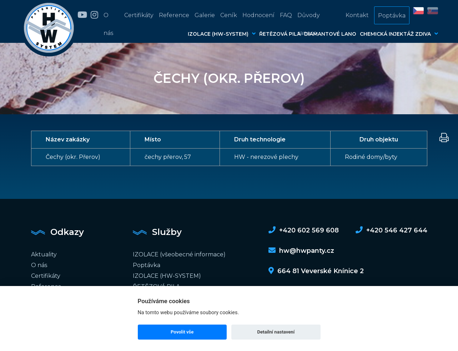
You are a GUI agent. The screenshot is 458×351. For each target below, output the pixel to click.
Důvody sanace (308, 24)
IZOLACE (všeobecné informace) (179, 254)
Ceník (228, 15)
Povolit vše (182, 332)
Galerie (205, 15)
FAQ (286, 15)
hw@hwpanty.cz (301, 251)
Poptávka (392, 15)
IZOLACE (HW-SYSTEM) (222, 34)
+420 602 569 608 (303, 230)
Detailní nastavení (276, 332)
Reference (174, 15)
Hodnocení (258, 15)
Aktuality (44, 254)
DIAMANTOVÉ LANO (330, 34)
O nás (108, 24)
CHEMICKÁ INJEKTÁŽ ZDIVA (399, 34)
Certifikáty (138, 15)
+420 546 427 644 (391, 230)
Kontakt (357, 15)
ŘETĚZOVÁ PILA (280, 34)
